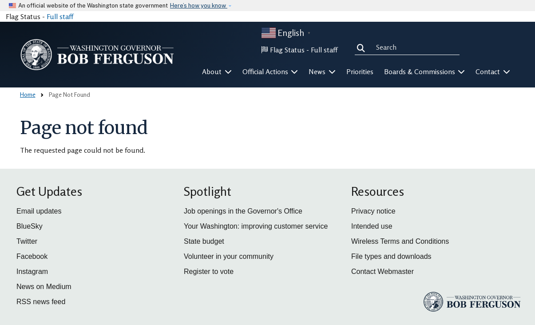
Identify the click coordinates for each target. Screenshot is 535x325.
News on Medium (43, 286)
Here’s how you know (198, 5)
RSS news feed (40, 301)
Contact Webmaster (382, 271)
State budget (204, 241)
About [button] (217, 71)
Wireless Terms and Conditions (400, 241)
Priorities (359, 71)
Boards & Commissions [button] (424, 71)
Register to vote (209, 271)
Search (363, 47)
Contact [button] (493, 71)
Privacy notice (373, 211)
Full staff (60, 16)
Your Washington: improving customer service (256, 226)
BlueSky (29, 226)
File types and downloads (391, 256)
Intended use (371, 226)
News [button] (322, 71)
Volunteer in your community (228, 256)
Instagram (32, 271)
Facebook (32, 256)
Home (28, 94)
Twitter (26, 241)
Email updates (38, 211)
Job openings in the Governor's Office (243, 211)
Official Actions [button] (270, 71)
